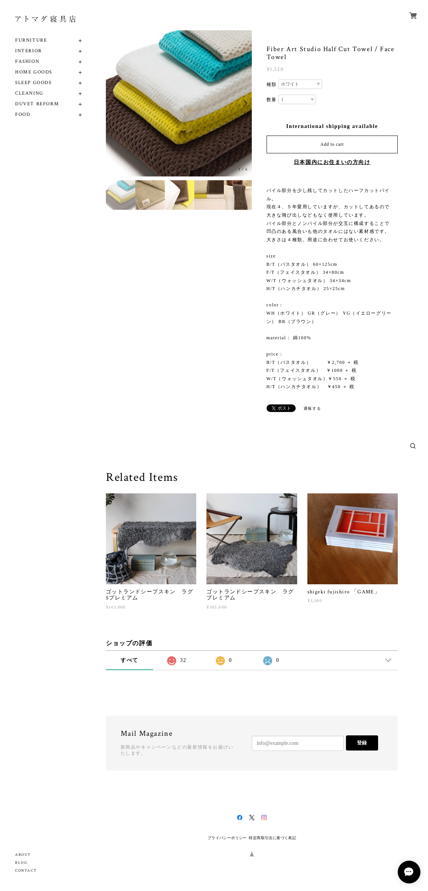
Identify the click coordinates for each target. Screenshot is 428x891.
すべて (129, 660)
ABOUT (23, 854)
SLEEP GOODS (33, 82)
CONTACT (26, 870)
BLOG (21, 862)
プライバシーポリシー (227, 838)
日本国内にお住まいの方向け (332, 162)
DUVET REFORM (37, 103)
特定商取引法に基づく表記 (272, 838)
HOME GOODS (33, 72)
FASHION (27, 61)
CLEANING (29, 93)
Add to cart (332, 144)
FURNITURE (31, 40)
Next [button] (244, 103)
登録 (362, 743)
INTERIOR (28, 50)
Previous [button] (113, 103)
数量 (272, 99)
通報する (312, 408)
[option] (179, 103)
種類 (272, 84)
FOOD (22, 114)
